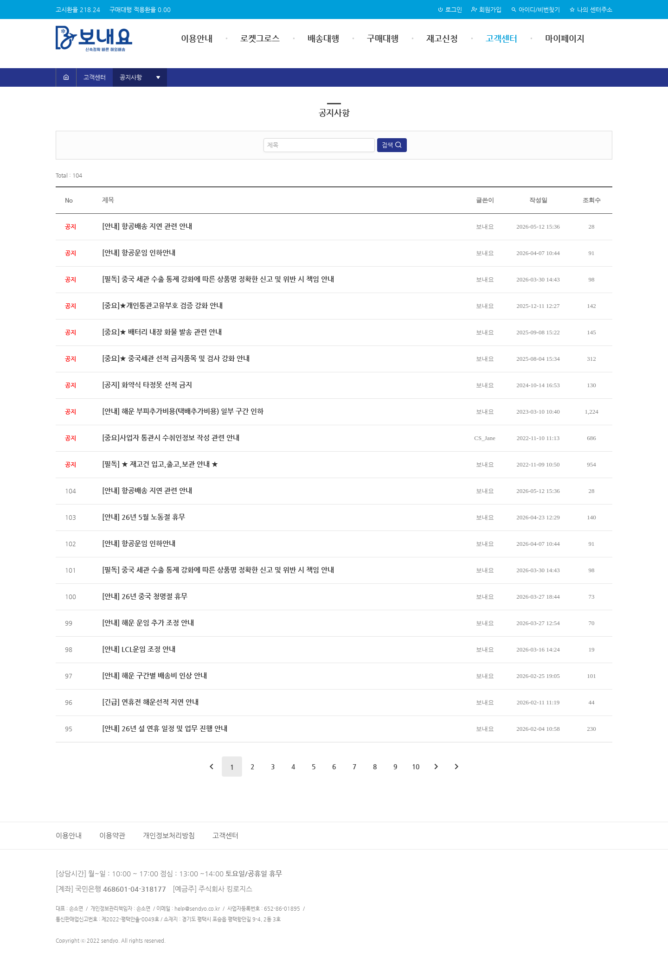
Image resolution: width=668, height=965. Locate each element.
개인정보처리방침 (169, 836)
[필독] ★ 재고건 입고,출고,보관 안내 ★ (160, 464)
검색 (388, 144)
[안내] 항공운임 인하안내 (138, 252)
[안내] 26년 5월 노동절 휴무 (143, 517)
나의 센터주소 (590, 9)
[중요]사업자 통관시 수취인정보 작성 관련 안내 (170, 437)
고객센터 (501, 38)
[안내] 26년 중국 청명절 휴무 (144, 596)
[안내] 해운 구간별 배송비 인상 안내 (154, 675)
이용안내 (196, 38)
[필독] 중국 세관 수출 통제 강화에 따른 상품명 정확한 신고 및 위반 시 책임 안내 (218, 279)
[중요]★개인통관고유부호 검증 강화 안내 (162, 305)
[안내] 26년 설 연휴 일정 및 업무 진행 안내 (164, 728)
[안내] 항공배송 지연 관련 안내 (147, 226)
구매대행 (382, 38)
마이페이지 (564, 38)
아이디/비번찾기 (535, 9)
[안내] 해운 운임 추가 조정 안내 (148, 622)
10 (415, 766)
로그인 (449, 9)
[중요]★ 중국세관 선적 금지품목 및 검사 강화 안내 (176, 358)
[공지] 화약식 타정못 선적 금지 (147, 385)
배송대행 (323, 38)
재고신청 (442, 38)
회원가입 (486, 9)
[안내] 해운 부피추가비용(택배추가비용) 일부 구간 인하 (182, 411)
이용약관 (112, 836)
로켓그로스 (260, 38)
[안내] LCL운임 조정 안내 (138, 649)
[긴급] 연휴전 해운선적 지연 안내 (150, 702)
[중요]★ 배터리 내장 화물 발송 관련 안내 (162, 332)
